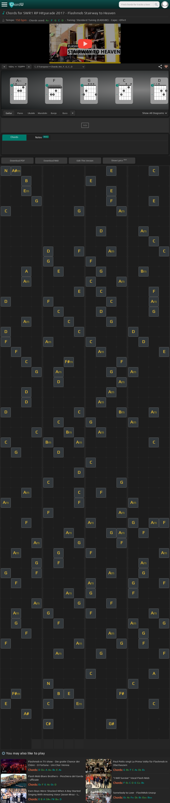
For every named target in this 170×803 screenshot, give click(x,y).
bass (65, 113)
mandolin (42, 113)
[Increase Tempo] (29, 66)
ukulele (31, 113)
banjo (54, 113)
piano (20, 113)
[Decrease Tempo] (4, 66)
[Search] (156, 4)
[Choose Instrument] (72, 113)
